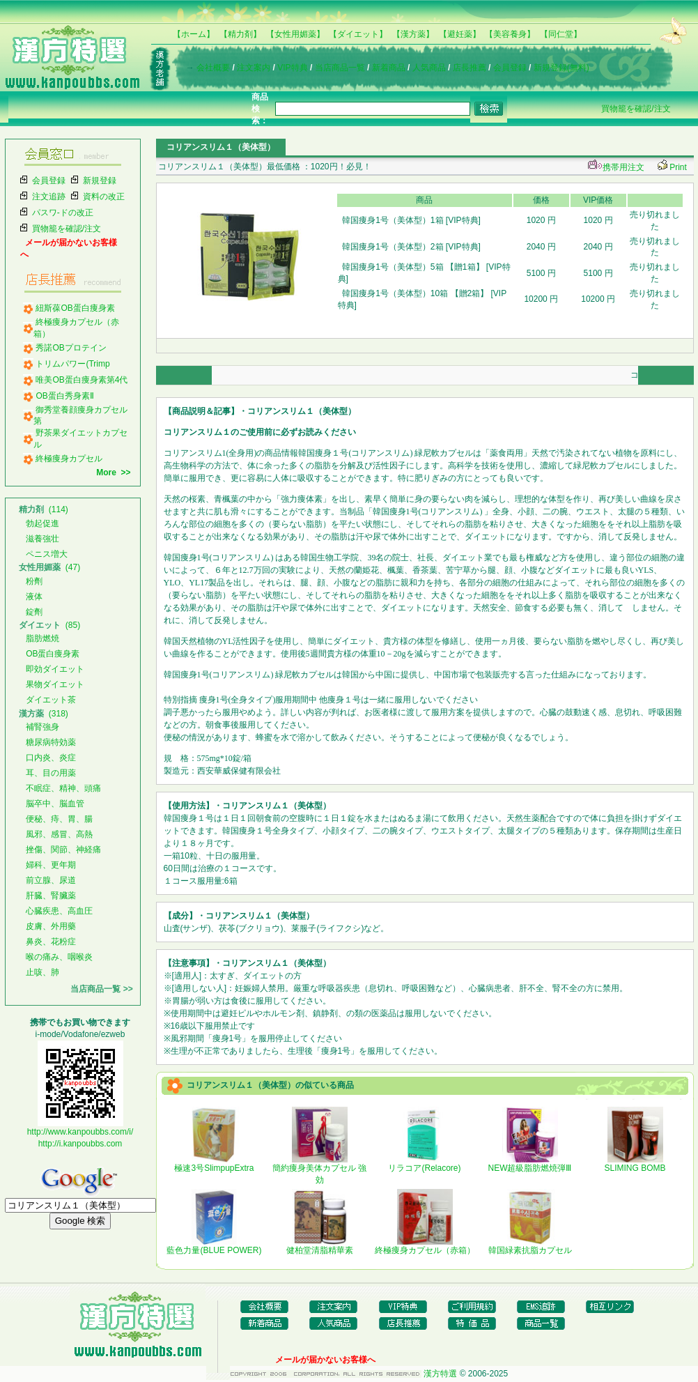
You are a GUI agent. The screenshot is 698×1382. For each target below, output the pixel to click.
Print (678, 167)
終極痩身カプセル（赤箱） (425, 1246)
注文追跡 (48, 196)
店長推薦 (469, 67)
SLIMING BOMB (634, 1164)
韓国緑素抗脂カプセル (530, 1246)
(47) (49, 567)
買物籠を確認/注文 (635, 109)
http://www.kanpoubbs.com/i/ (80, 1132)
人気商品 (429, 67)
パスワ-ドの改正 (62, 212)
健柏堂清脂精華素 (319, 1246)
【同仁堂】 (561, 34)
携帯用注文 (614, 167)
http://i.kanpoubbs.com (80, 1144)
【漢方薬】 (413, 34)
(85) (49, 625)
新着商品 (388, 67)
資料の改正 (104, 196)
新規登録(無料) (561, 67)
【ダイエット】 (358, 34)
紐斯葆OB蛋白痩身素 (75, 308)
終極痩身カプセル (69, 458)
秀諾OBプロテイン (71, 348)
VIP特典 (292, 67)
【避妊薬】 (460, 34)
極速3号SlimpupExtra (214, 1164)
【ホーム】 (194, 34)
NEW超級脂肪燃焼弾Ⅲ (530, 1164)
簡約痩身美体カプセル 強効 (319, 1170)
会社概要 (213, 67)
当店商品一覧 (340, 67)
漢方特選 (440, 1374)
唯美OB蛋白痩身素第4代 (81, 380)
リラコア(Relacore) (424, 1164)
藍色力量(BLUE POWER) (213, 1246)
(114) (43, 509)
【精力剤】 (240, 34)
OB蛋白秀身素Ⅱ (64, 396)
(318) (43, 714)
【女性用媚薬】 (295, 34)
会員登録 (510, 67)
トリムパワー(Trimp (72, 364)
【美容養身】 (510, 34)
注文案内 (253, 67)
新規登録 (99, 180)
